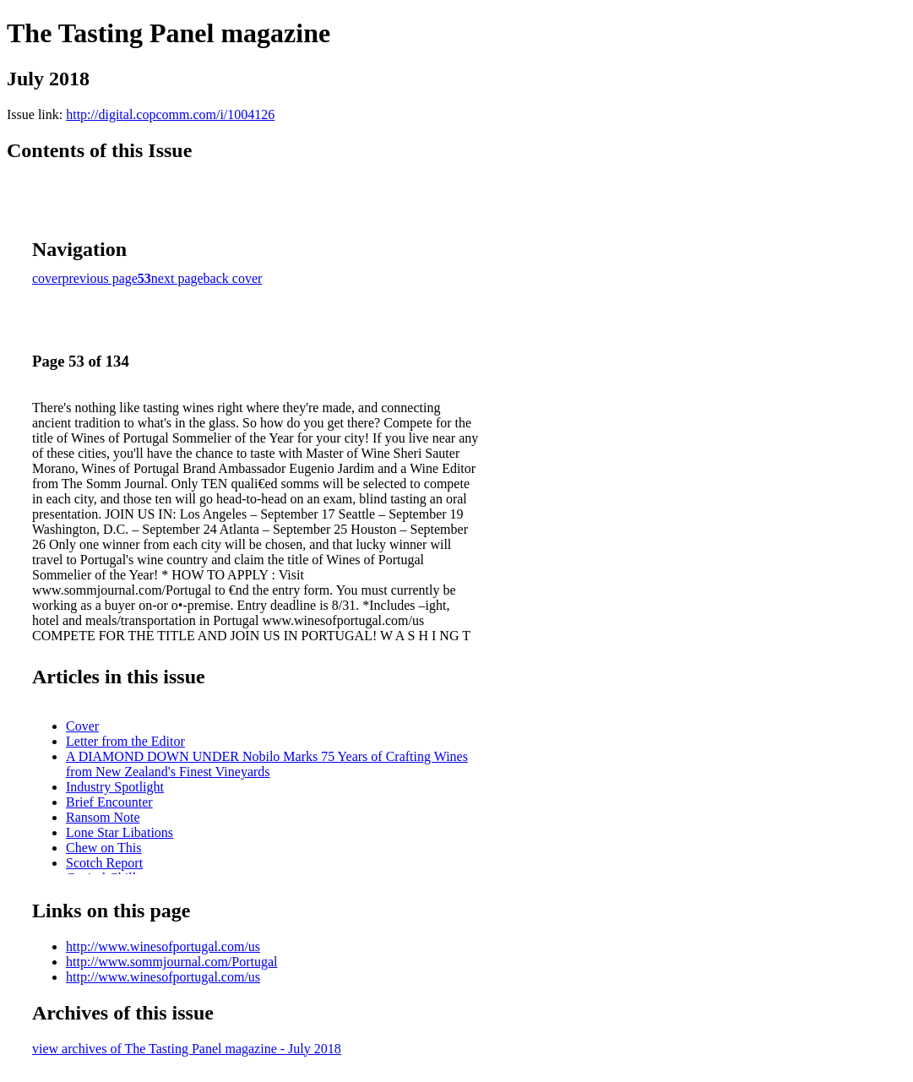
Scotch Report (104, 863)
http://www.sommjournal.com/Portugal (172, 961)
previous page (100, 278)
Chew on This (103, 847)
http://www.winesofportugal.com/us (163, 946)
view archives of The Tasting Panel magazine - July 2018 (186, 1048)
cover (47, 278)
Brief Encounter (109, 802)
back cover (233, 278)
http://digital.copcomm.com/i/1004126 (170, 114)
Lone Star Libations (119, 832)
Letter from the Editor (125, 741)
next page (177, 278)
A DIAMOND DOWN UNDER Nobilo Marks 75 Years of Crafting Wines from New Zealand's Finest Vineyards (267, 764)
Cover (82, 726)
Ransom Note (103, 817)
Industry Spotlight (115, 787)
